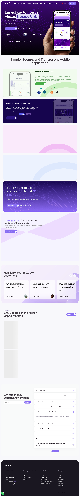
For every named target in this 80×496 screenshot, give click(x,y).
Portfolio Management (10, 475)
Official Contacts (61, 489)
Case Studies (60, 483)
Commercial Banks (44, 473)
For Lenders (25, 479)
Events (59, 477)
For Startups (25, 473)
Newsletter (60, 481)
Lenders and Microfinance (45, 483)
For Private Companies (27, 477)
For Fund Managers (26, 475)
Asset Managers (44, 477)
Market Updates (61, 475)
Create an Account (11, 232)
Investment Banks (44, 479)
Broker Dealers (43, 475)
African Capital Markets (48, 3)
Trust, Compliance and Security (64, 490)
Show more (55, 451)
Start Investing (27, 402)
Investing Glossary (61, 487)
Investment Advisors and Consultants (47, 481)
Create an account (72, 3)
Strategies (7, 473)
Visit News (71, 314)
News (41, 3)
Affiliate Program (61, 485)
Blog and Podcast (61, 479)
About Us (60, 473)
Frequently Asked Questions (63, 492)
